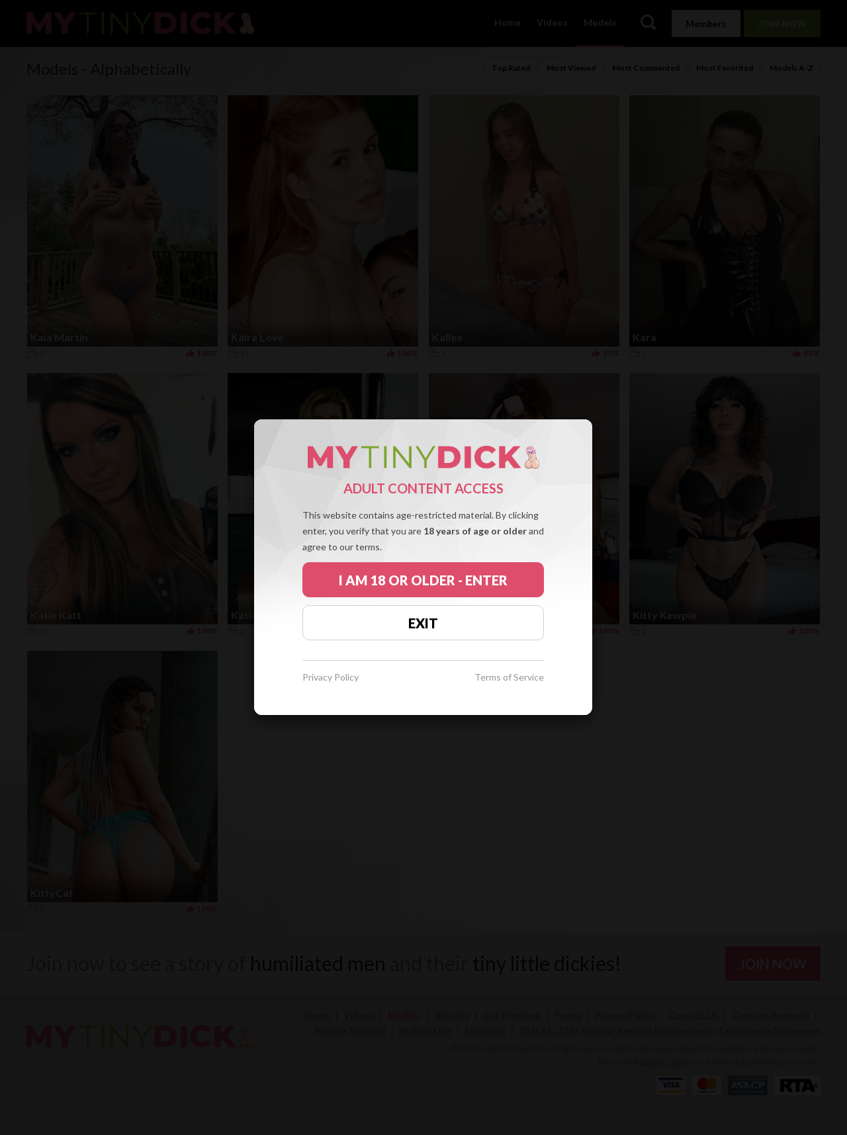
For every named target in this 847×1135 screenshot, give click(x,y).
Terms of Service (509, 678)
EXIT (423, 623)
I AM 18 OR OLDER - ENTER (423, 580)
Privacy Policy (330, 678)
